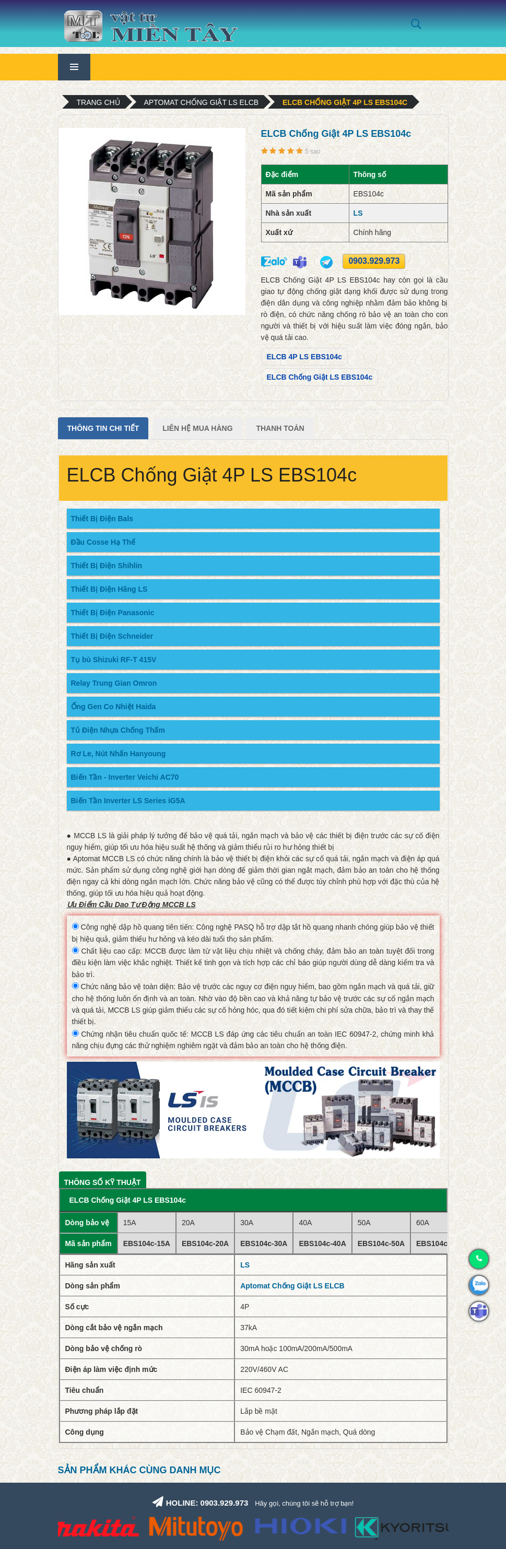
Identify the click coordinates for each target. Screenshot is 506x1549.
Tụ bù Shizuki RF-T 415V (114, 659)
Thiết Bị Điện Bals (102, 518)
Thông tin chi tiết (103, 428)
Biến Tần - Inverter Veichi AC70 (125, 777)
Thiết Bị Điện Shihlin (107, 565)
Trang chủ (98, 102)
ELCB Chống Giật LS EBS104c (320, 377)
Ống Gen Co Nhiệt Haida (113, 706)
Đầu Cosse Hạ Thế (103, 542)
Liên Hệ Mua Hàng (197, 428)
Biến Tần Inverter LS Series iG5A (128, 800)
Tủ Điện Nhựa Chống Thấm (118, 730)
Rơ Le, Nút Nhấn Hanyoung (118, 753)
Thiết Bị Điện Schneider (112, 636)
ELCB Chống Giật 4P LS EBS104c (345, 102)
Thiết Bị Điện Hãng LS (109, 589)
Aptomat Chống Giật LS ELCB (201, 102)
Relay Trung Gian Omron (114, 683)
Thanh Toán (280, 428)
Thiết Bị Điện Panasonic (113, 612)
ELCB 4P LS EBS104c (304, 357)
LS (358, 213)
